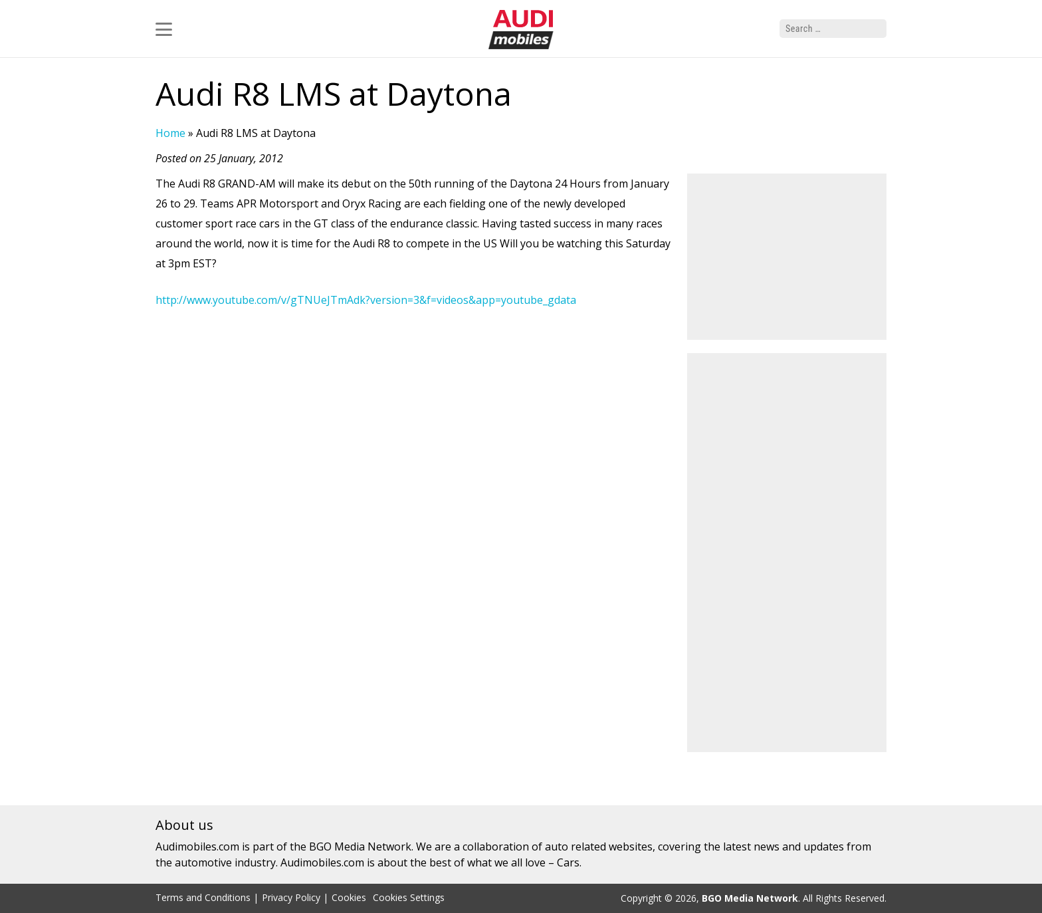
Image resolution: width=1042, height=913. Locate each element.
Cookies (349, 897)
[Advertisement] (786, 257)
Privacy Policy (291, 897)
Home (170, 133)
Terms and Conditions (203, 897)
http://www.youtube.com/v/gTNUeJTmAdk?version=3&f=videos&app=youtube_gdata (366, 300)
